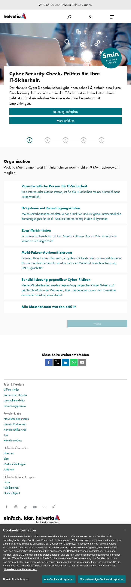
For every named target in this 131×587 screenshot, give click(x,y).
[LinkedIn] (65, 362)
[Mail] (82, 362)
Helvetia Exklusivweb (15, 429)
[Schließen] (125, 530)
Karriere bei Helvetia (15, 395)
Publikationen (11, 487)
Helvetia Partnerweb (15, 424)
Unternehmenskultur (14, 400)
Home (7, 482)
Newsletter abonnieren (16, 419)
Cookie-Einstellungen (16, 579)
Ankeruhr (9, 469)
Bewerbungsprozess (15, 406)
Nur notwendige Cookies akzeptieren (101, 579)
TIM (6, 435)
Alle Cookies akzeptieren (58, 579)
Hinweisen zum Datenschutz (20, 569)
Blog (6, 458)
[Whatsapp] (74, 362)
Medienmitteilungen (15, 464)
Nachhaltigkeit (12, 493)
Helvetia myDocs (13, 440)
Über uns (9, 453)
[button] (65, 111)
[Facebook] (49, 362)
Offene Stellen (11, 389)
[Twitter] (57, 362)
